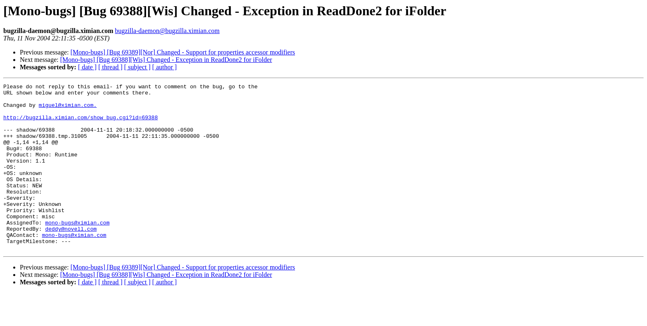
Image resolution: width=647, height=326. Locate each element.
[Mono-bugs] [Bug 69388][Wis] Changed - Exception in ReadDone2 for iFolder (166, 59)
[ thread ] (110, 67)
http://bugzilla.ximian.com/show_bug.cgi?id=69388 (80, 124)
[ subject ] (137, 67)
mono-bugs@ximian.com (77, 251)
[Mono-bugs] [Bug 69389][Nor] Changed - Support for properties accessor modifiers (183, 52)
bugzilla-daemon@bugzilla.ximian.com (167, 30)
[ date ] (87, 67)
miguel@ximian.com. (68, 109)
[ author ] (164, 67)
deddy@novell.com (71, 258)
